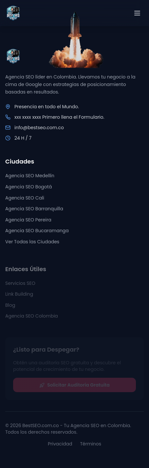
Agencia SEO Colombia (31, 318)
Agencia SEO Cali (24, 198)
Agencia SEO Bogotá (28, 187)
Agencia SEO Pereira (28, 220)
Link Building (19, 295)
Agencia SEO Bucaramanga (37, 231)
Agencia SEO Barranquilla (34, 209)
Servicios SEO (20, 285)
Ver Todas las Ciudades (32, 242)
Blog (10, 306)
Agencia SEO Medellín (29, 176)
